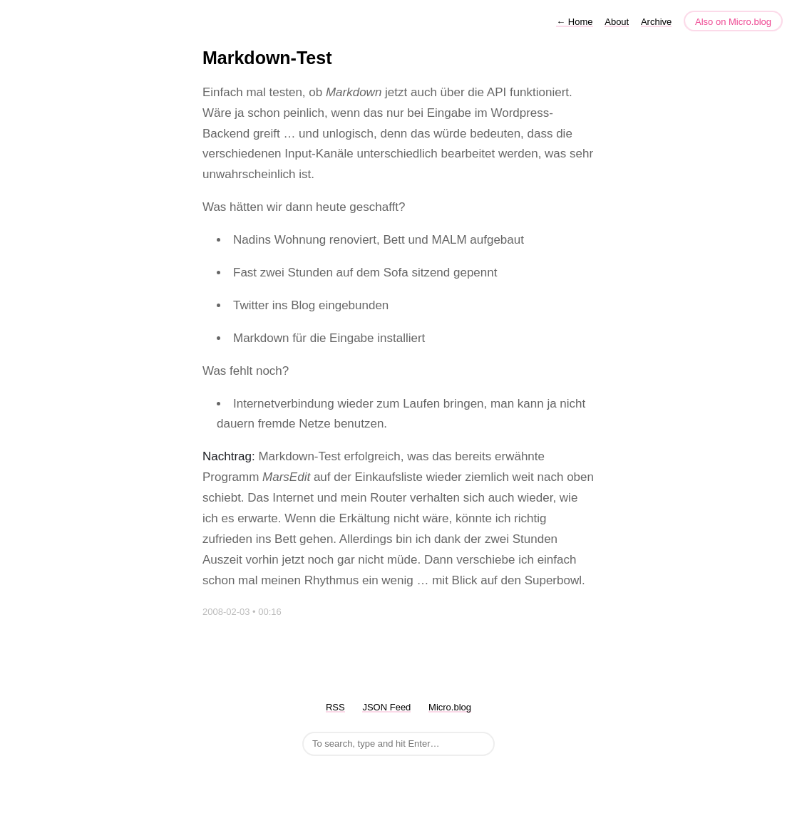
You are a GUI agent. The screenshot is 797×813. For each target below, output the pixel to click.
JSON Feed (386, 707)
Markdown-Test (267, 58)
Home (574, 21)
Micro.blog (449, 707)
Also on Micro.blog (733, 21)
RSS (335, 707)
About (617, 21)
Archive (656, 21)
